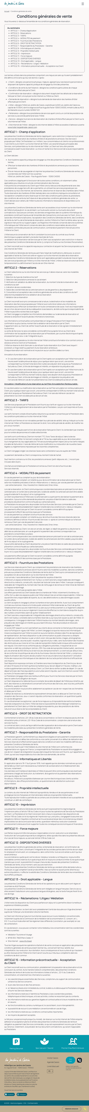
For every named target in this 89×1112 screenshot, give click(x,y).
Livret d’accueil (53, 1066)
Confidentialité (33, 1103)
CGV (24, 1103)
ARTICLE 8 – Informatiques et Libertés (26, 48)
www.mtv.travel (25, 941)
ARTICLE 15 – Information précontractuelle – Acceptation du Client (37, 66)
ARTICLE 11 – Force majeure (21, 56)
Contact (70, 1060)
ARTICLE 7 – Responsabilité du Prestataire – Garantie (32, 46)
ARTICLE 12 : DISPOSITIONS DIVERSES (26, 58)
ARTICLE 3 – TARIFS (18, 35)
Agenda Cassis (53, 1062)
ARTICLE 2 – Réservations (21, 33)
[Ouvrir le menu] (83, 4)
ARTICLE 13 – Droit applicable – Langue (26, 61)
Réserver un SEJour (71, 1109)
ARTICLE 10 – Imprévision (20, 53)
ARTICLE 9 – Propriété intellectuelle (25, 51)
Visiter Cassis (52, 1058)
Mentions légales (16, 1103)
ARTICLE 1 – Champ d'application (23, 30)
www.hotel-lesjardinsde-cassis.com (22, 127)
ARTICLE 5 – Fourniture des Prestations (26, 41)
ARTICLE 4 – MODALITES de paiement (25, 38)
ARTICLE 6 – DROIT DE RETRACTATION (26, 43)
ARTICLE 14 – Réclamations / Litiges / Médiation (29, 63)
